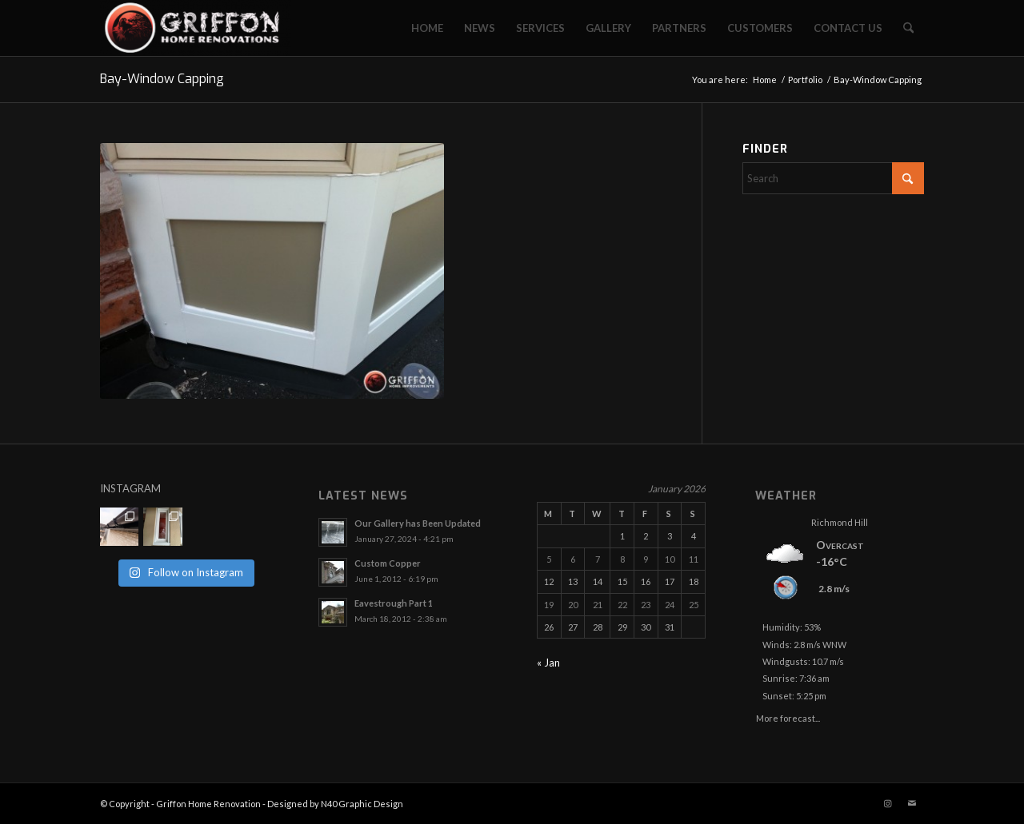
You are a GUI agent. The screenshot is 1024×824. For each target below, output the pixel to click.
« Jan (548, 662)
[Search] (908, 28)
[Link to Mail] (912, 803)
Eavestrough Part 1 (393, 603)
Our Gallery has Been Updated (417, 523)
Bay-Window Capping (162, 78)
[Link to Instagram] (888, 803)
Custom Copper (387, 563)
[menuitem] (427, 28)
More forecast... (788, 715)
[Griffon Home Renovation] (195, 28)
